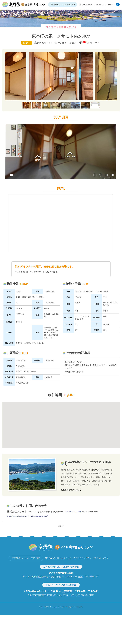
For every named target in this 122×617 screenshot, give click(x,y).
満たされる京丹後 (85, 4)
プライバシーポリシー (101, 558)
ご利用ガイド (110, 4)
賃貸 (73, 4)
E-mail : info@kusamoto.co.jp (18, 516)
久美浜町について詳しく (71, 490)
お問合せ (87, 558)
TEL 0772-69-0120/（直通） (73, 577)
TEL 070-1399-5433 (86, 591)
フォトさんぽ (98, 4)
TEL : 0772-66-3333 (73, 512)
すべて (63, 4)
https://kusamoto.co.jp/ (39, 516)
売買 (69, 4)
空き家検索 (55, 4)
